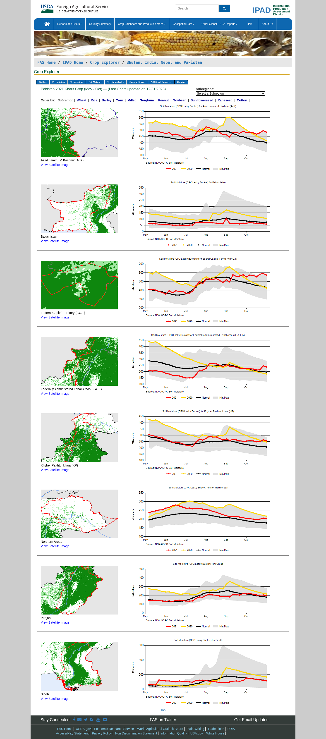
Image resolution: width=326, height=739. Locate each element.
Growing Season (137, 82)
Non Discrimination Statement (136, 733)
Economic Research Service (114, 729)
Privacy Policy (102, 733)
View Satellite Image (55, 165)
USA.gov (196, 733)
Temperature (76, 82)
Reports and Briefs (69, 24)
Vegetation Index (115, 82)
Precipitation (58, 82)
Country (181, 82)
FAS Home (46, 62)
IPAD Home (72, 62)
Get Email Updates (251, 719)
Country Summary (100, 24)
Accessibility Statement (72, 733)
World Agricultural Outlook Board (160, 729)
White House (215, 733)
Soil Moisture (95, 82)
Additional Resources (161, 82)
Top (163, 710)
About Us (267, 24)
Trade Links (216, 729)
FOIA (231, 729)
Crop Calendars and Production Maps (142, 24)
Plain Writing (195, 729)
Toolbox (43, 82)
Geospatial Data (183, 24)
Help (249, 24)
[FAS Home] (64, 7)
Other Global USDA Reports (219, 24)
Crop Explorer (105, 62)
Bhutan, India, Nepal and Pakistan (164, 62)
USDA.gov (83, 729)
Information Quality (173, 733)
